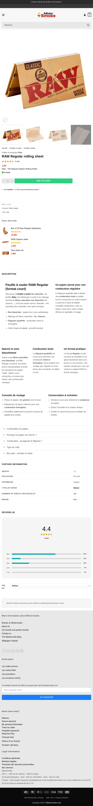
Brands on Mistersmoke (12, 623)
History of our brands (11, 741)
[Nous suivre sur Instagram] (8, 651)
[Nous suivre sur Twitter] (13, 651)
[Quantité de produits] (8, 180)
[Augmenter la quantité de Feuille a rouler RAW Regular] (12, 180)
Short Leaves (13, 208)
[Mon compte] (85, 14)
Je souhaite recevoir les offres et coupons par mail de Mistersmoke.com (30, 685)
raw (7, 212)
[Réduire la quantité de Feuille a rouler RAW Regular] (3, 180)
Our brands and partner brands (15, 630)
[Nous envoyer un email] (17, 651)
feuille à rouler (24, 294)
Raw (20, 152)
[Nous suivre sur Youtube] (22, 651)
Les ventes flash (9, 670)
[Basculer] (4, 429)
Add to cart (43, 181)
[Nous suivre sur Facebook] (4, 651)
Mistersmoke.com (53, 803)
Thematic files (8, 737)
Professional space (34, 798)
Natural (76, 488)
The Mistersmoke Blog (11, 637)
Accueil (4, 148)
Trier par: (46, 586)
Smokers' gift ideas (10, 745)
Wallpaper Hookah (10, 641)
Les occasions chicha (11, 678)
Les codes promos (10, 666)
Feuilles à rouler (15, 148)
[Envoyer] (88, 25)
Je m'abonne (46, 697)
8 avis (17, 161)
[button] (3, 15)
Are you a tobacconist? (57, 798)
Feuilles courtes (29, 148)
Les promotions (8, 674)
